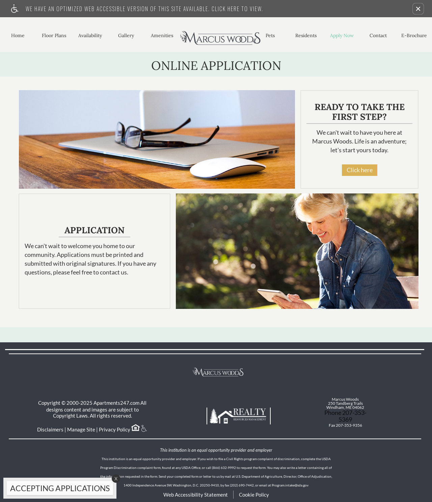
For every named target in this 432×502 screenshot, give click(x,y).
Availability (90, 35)
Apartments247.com (116, 403)
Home (18, 35)
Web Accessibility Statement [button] (195, 495)
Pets (270, 35)
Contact (378, 35)
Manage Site (81, 429)
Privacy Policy (114, 429)
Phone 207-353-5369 (345, 416)
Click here (360, 170)
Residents (306, 35)
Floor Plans (54, 35)
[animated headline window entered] (58, 490)
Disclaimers (50, 429)
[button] (418, 8)
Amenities (162, 35)
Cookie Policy (254, 495)
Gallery (126, 35)
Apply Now (342, 35)
